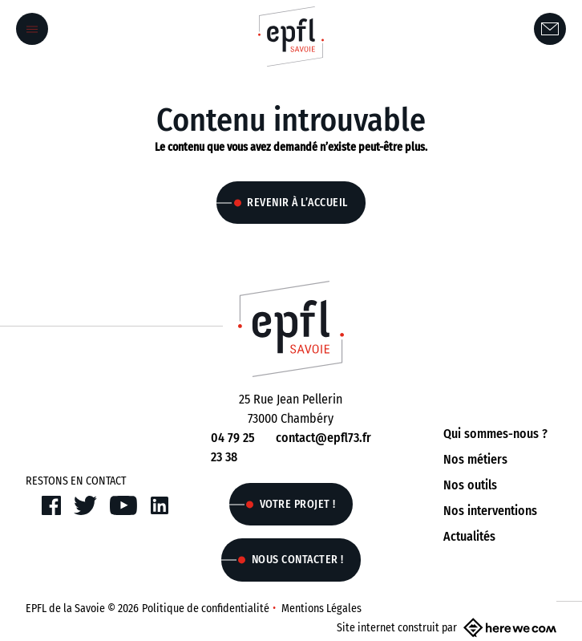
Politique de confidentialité (205, 608)
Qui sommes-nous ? (495, 433)
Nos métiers (475, 459)
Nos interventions (490, 510)
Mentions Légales (321, 608)
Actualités (469, 536)
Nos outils (470, 485)
